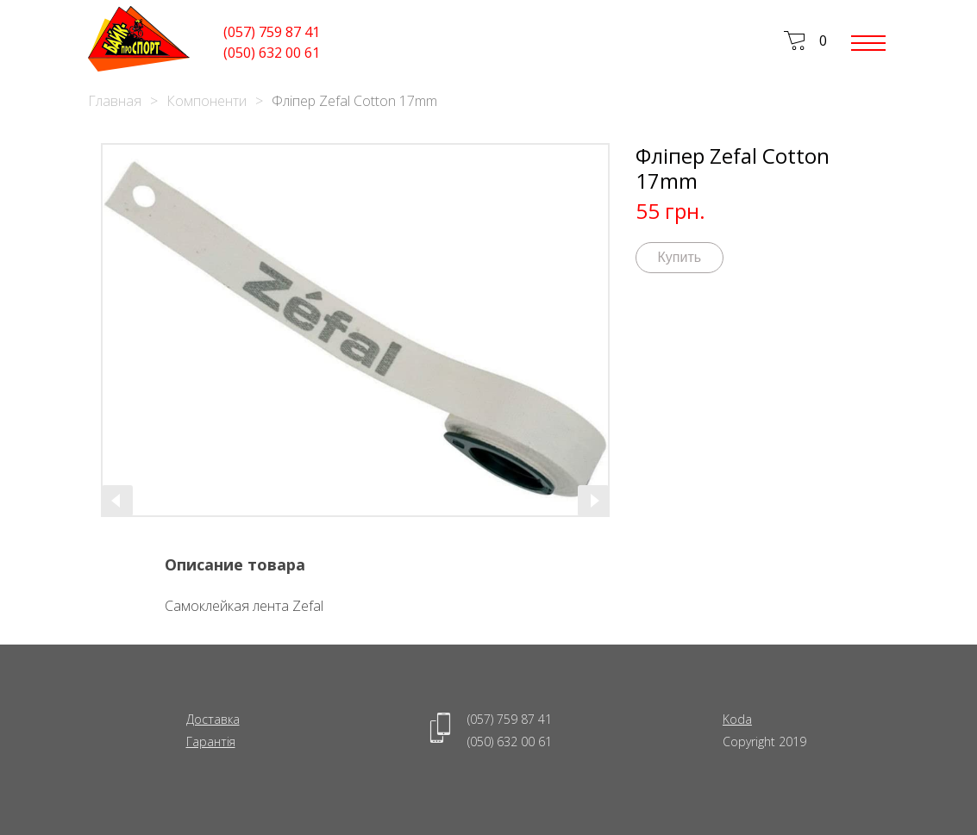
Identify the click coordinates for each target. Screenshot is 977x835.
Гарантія (210, 741)
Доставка (213, 719)
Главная (114, 100)
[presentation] (117, 500)
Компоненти (206, 100)
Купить (680, 257)
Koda (737, 719)
